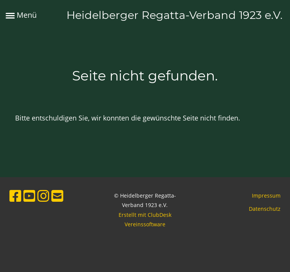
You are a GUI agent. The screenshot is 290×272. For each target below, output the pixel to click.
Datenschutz (265, 208)
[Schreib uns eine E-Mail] (57, 196)
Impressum (266, 195)
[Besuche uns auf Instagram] (43, 196)
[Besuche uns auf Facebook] (15, 196)
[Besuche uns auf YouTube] (29, 196)
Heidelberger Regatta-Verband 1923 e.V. (174, 15)
